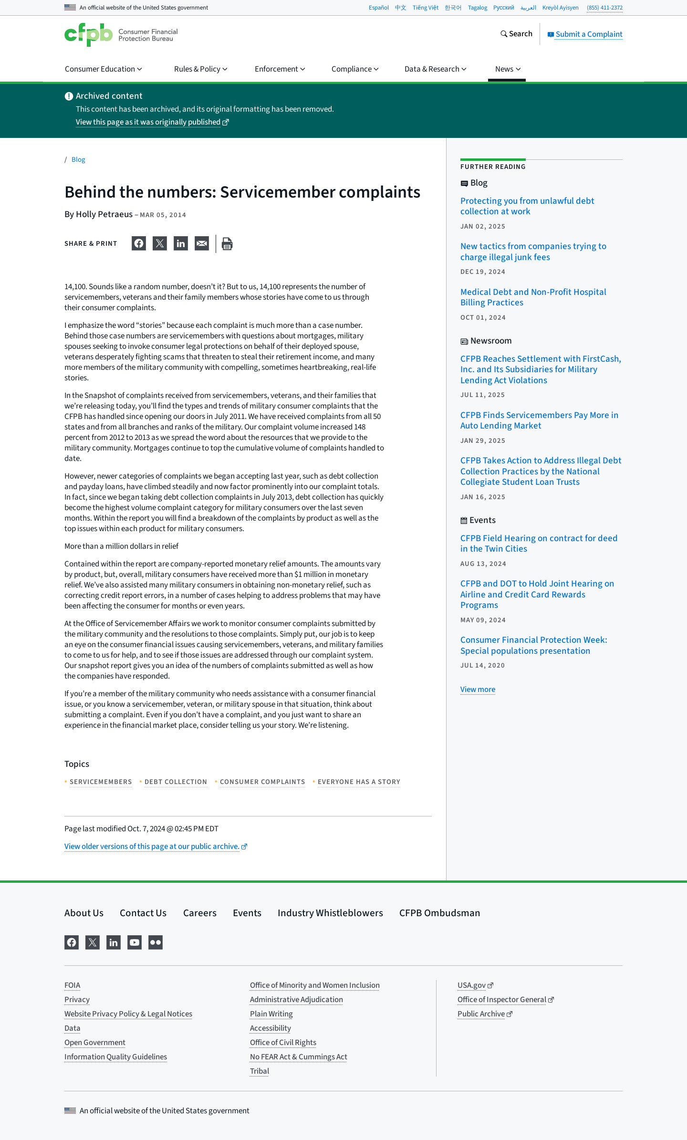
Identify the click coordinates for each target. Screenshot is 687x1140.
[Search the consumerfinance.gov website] (516, 35)
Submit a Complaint (585, 34)
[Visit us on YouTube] (134, 941)
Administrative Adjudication (296, 999)
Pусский (503, 7)
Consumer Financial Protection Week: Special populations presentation (533, 646)
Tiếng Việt (425, 7)
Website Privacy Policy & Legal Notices (128, 1014)
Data (72, 1028)
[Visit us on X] (92, 941)
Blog (78, 159)
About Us (84, 913)
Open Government (94, 1042)
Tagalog (477, 7)
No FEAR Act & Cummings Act (298, 1057)
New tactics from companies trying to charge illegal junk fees (533, 252)
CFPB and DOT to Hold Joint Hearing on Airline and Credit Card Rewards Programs (537, 594)
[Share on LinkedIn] (181, 242)
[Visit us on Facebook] (71, 941)
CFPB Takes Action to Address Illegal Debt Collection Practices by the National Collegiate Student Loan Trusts (541, 471)
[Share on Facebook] (139, 242)
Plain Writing (271, 1014)
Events (247, 913)
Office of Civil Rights (283, 1042)
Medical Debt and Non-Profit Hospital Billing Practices (533, 298)
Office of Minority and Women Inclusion (315, 985)
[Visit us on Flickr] (155, 941)
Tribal (259, 1071)
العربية (528, 7)
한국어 (453, 7)
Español (379, 7)
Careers (200, 913)
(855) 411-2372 (605, 7)
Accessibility (270, 1028)
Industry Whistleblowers (330, 913)
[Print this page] (227, 244)
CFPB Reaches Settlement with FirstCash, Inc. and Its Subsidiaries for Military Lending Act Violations (540, 370)
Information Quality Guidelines (115, 1057)
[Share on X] (160, 242)
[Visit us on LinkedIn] (113, 941)
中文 (400, 7)
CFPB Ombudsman (439, 913)
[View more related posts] (477, 689)
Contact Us (143, 913)
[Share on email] (202, 242)
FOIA (72, 985)
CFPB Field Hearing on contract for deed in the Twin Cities (539, 544)
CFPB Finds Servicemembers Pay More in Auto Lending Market (539, 421)
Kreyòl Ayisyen (560, 7)
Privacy (77, 999)
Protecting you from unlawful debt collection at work (527, 207)
